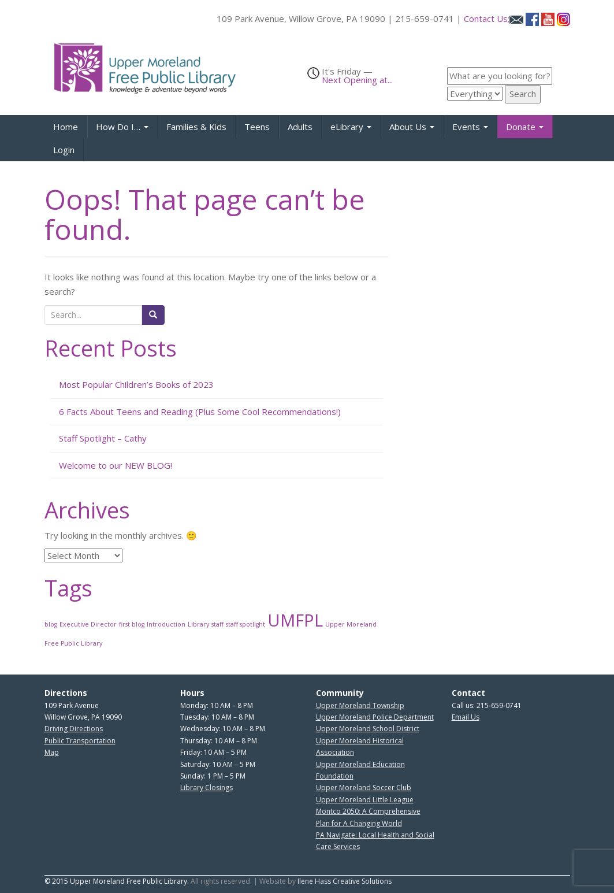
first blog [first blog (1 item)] (131, 624)
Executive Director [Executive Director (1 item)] (88, 624)
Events (470, 126)
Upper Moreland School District (367, 728)
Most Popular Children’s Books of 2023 (136, 384)
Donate (525, 126)
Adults (300, 126)
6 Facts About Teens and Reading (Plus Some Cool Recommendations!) (200, 411)
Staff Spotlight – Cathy (103, 438)
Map (51, 752)
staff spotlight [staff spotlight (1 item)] (245, 624)
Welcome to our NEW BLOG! (115, 465)
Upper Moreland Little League (365, 800)
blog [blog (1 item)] (50, 624)
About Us (411, 126)
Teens (257, 126)
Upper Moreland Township (360, 705)
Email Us (465, 717)
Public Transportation (80, 741)
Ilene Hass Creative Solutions (344, 881)
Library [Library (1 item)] (198, 624)
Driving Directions (73, 728)
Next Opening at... (357, 80)
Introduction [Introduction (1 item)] (166, 624)
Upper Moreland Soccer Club (363, 787)
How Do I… (122, 126)
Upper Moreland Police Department (375, 717)
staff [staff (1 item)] (217, 624)
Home (65, 126)
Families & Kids (196, 126)
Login (64, 149)
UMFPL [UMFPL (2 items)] (295, 620)
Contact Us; (493, 18)
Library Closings (206, 787)
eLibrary (350, 126)
